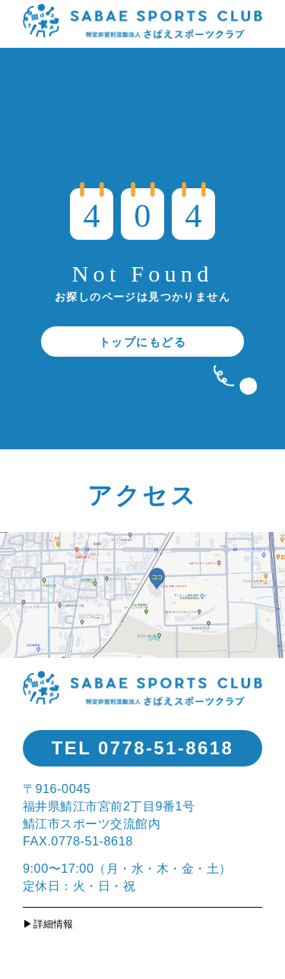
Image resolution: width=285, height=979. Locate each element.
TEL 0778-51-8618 (142, 748)
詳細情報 (53, 924)
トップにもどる (143, 341)
